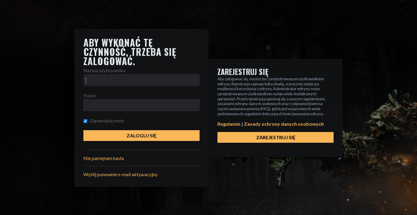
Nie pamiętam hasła (103, 158)
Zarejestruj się (275, 137)
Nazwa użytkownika (104, 70)
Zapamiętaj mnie (103, 120)
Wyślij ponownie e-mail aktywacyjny (120, 174)
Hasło (89, 95)
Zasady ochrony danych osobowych (284, 124)
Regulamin (228, 124)
